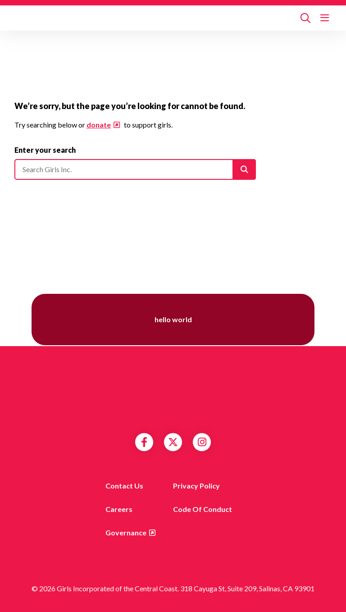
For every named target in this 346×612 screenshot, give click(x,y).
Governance (125, 532)
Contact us (124, 485)
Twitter (173, 442)
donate (98, 124)
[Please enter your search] (135, 169)
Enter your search (45, 150)
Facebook (144, 442)
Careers (118, 509)
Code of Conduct (202, 509)
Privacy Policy (196, 485)
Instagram (202, 442)
